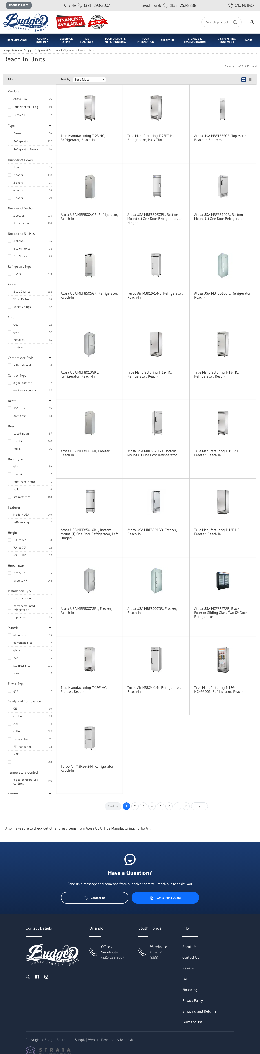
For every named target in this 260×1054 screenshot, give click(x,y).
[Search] (221, 22)
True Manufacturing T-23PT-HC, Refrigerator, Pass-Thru (151, 138)
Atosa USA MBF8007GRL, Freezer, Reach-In (86, 610)
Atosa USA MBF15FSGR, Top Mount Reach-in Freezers (221, 138)
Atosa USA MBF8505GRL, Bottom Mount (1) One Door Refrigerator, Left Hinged (156, 219)
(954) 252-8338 (169, 5)
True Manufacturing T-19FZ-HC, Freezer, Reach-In (218, 453)
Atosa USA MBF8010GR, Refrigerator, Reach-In (222, 295)
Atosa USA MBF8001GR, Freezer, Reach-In (85, 453)
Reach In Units (86, 50)
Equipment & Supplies (46, 50)
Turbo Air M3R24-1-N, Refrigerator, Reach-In (154, 689)
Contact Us (94, 898)
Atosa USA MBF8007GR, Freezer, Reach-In (152, 610)
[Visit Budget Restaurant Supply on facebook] (37, 976)
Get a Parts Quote (165, 898)
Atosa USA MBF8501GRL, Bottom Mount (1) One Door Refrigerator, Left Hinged (89, 534)
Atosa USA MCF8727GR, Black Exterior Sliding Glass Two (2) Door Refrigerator (220, 612)
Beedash (126, 1039)
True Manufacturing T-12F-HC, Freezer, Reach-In (217, 532)
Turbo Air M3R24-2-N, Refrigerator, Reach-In (87, 768)
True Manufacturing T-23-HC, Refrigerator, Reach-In (83, 138)
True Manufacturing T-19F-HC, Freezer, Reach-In (84, 689)
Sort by (65, 79)
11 (186, 806)
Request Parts (19, 5)
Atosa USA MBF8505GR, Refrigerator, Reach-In (89, 295)
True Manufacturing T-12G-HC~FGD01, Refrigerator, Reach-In (220, 689)
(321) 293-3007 (87, 5)
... (177, 806)
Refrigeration (68, 50)
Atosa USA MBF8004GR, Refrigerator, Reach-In (89, 217)
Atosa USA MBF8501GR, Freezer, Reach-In (152, 532)
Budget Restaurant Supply (17, 50)
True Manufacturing (25, 107)
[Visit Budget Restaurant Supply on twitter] (28, 976)
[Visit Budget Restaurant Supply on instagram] (46, 976)
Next (200, 806)
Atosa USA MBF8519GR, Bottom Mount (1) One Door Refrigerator (219, 217)
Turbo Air (19, 115)
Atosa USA (20, 98)
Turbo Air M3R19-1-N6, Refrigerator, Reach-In (155, 295)
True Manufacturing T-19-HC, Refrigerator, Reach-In (216, 374)
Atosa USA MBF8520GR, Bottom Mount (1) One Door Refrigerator (152, 453)
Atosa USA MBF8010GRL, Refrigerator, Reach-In (80, 374)
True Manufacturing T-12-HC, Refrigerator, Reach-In (149, 374)
